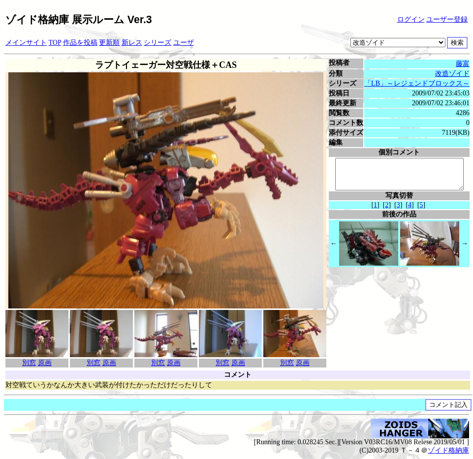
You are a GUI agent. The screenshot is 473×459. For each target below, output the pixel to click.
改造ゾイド (455, 73)
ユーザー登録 (447, 19)
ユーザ (183, 42)
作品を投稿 (80, 42)
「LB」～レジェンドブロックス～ (419, 83)
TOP (55, 42)
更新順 (109, 42)
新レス (132, 42)
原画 (45, 363)
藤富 (465, 63)
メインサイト (26, 42)
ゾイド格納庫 (448, 450)
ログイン (411, 19)
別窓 (29, 363)
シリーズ (157, 42)
